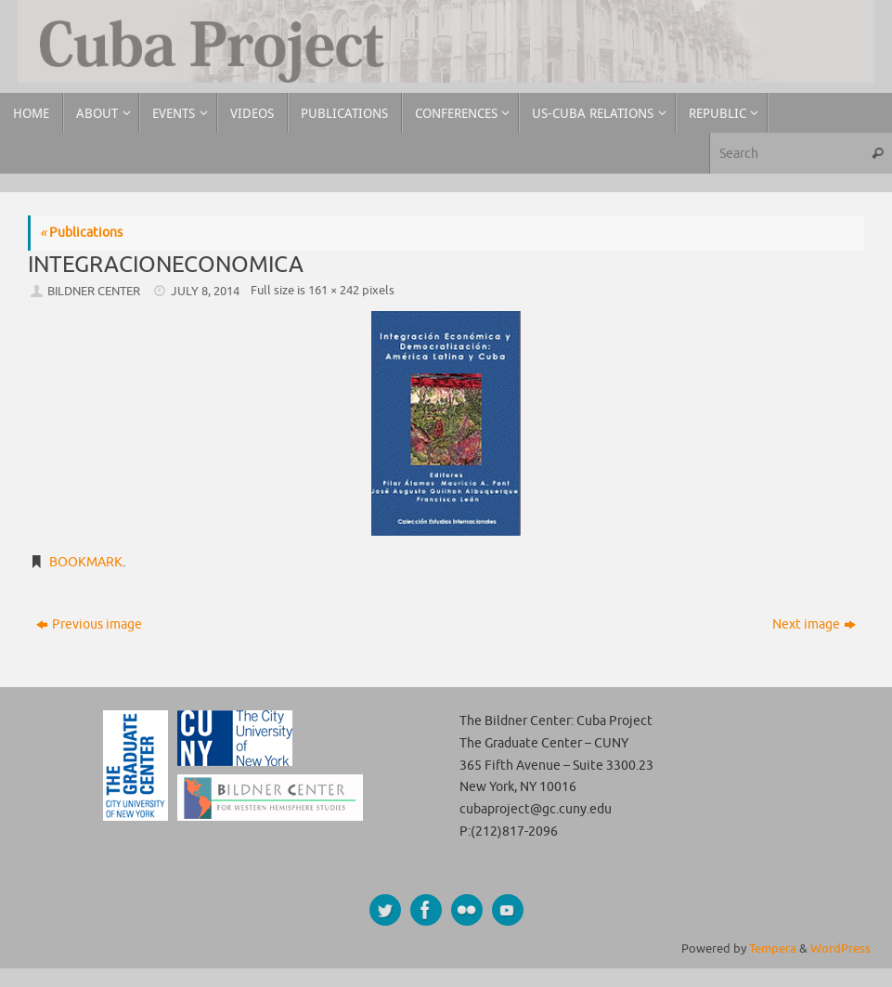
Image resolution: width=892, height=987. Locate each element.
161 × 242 (333, 290)
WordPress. (841, 949)
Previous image (89, 624)
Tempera (772, 949)
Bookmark (86, 562)
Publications (81, 232)
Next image (814, 624)
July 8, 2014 (205, 291)
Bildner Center (93, 291)
